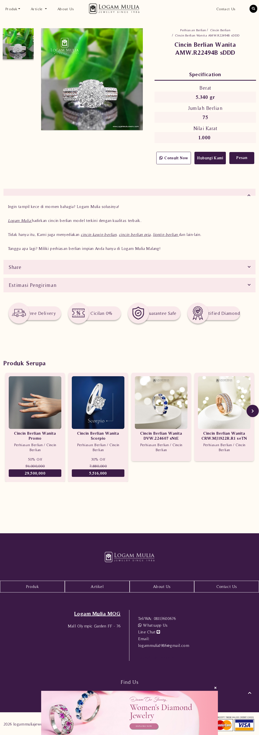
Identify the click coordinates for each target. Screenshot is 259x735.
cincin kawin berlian (98, 234)
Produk (32, 586)
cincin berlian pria (135, 234)
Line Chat (149, 632)
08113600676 (157, 618)
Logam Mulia (20, 220)
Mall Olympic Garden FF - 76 (94, 626)
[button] (254, 9)
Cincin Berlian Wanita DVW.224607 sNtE (161, 435)
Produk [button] (11, 8)
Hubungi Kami (210, 158)
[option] (18, 43)
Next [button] (253, 411)
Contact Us (226, 8)
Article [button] (37, 8)
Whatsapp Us (153, 625)
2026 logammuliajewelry (25, 724)
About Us (65, 8)
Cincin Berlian (220, 30)
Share (15, 267)
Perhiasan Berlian (193, 30)
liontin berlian (166, 234)
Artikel (97, 586)
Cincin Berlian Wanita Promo (35, 435)
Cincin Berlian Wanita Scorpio (98, 435)
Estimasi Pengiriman (33, 285)
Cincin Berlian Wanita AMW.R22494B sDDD (207, 35)
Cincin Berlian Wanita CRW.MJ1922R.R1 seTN (224, 435)
